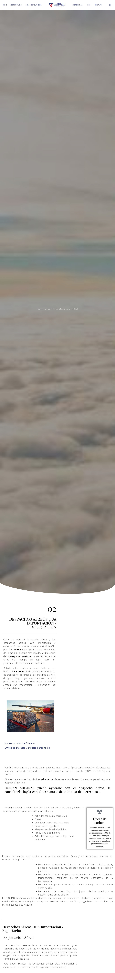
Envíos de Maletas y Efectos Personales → (28, 747)
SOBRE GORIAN (77, 5)
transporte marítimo (20, 656)
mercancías (20, 649)
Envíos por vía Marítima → (19, 743)
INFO (88, 5)
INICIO (5, 5)
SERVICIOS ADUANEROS (34, 5)
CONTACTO (98, 5)
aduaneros (47, 779)
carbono (19, 671)
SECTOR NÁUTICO (16, 5)
